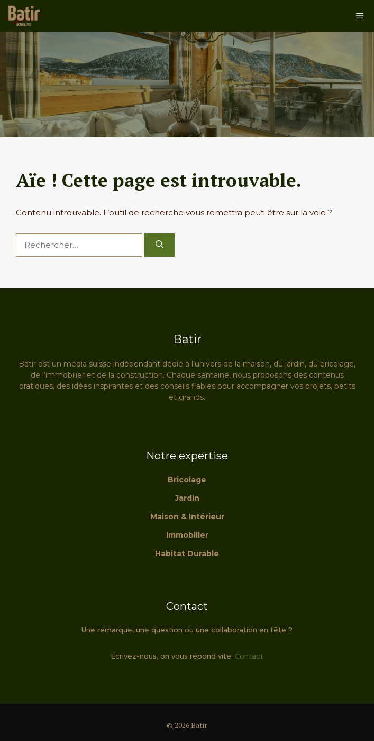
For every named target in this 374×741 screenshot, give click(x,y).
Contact (249, 656)
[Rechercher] (159, 245)
